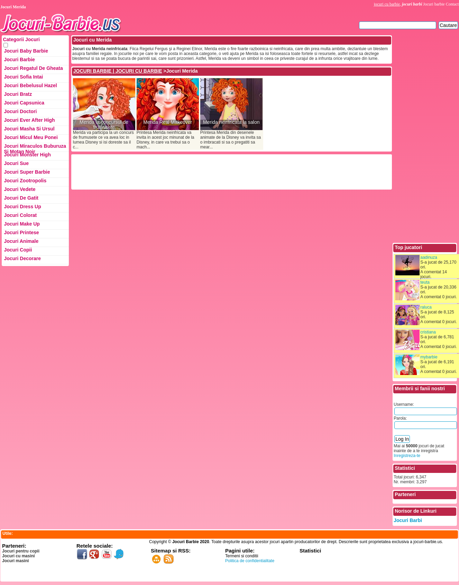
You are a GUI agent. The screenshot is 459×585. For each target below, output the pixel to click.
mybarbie (428, 357)
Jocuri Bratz (18, 94)
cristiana (428, 332)
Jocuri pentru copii (20, 551)
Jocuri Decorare (22, 258)
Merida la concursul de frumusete (104, 125)
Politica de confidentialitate (249, 560)
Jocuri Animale (21, 241)
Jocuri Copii (18, 250)
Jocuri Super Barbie (27, 172)
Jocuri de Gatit (21, 198)
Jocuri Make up (21, 224)
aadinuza (428, 257)
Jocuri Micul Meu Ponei (31, 137)
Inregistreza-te (407, 455)
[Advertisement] (198, 171)
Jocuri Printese (21, 232)
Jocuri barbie (433, 4)
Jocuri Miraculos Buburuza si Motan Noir (35, 147)
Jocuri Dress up (22, 206)
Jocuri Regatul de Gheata (33, 68)
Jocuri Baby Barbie (26, 51)
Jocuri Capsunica (24, 103)
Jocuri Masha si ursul (29, 128)
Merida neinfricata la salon (231, 122)
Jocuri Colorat (20, 215)
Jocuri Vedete (19, 189)
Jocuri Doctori (20, 111)
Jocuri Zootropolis (25, 180)
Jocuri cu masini (18, 556)
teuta (425, 282)
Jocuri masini (15, 560)
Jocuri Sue (16, 163)
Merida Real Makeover (167, 122)
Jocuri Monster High (27, 154)
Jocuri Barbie (19, 59)
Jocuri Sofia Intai (23, 77)
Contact (452, 4)
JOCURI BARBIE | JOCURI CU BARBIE (117, 71)
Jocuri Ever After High (29, 120)
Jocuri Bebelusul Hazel (30, 85)
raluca (426, 307)
